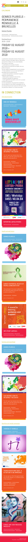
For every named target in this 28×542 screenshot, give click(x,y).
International (13, 161)
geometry (14, 539)
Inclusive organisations (18, 104)
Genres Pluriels (7, 31)
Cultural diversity (19, 432)
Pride (13, 167)
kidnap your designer (22, 539)
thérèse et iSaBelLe (11, 429)
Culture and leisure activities (9, 104)
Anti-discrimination (5, 34)
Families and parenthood (6, 35)
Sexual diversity (6, 105)
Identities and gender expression (16, 35)
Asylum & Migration (15, 162)
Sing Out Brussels (10, 102)
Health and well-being (13, 34)
